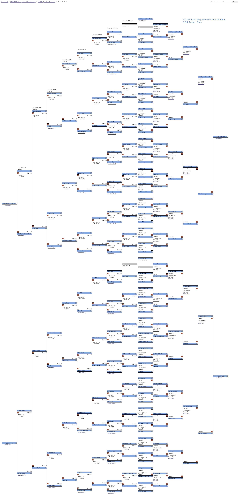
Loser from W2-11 (112, 194)
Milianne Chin (142, 491)
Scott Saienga (142, 213)
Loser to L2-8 (156, 271)
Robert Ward (142, 252)
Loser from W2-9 (111, 253)
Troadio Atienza (142, 303)
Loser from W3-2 (81, 193)
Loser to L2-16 (156, 31)
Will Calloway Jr (142, 147)
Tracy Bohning (142, 183)
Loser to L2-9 (156, 241)
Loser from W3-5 (81, 492)
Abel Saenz (141, 312)
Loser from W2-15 (112, 74)
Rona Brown (141, 177)
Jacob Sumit (141, 117)
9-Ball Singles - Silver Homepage (46, 2)
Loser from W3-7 (81, 372)
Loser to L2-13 (156, 121)
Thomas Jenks (142, 318)
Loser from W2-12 (112, 164)
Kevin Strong (142, 153)
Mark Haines (142, 162)
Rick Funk (141, 446)
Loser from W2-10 (112, 223)
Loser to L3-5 (171, 458)
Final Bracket (219, 138)
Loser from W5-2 (21, 475)
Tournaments (4, 2)
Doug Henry (141, 228)
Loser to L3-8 (171, 278)
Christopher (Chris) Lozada (10, 203)
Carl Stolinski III (142, 192)
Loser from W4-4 (51, 248)
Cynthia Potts (142, 87)
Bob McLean (141, 453)
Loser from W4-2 (51, 487)
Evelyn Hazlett (142, 416)
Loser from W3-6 (81, 432)
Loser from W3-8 (81, 312)
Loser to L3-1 (171, 218)
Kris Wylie (141, 401)
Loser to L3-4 (171, 39)
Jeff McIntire (141, 79)
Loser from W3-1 (81, 252)
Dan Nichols (141, 198)
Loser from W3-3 (81, 133)
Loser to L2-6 (156, 331)
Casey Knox (141, 468)
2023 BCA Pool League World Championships (23, 2)
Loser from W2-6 (111, 343)
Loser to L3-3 (171, 99)
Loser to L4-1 (186, 293)
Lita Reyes (141, 124)
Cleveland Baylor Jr (143, 333)
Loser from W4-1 (51, 367)
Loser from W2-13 (112, 134)
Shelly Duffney (142, 42)
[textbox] (221, 2)
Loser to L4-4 (186, 173)
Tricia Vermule (142, 109)
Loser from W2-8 (111, 283)
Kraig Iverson (142, 64)
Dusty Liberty (142, 207)
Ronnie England (142, 139)
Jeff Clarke (141, 102)
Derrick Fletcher (142, 386)
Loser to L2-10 (156, 211)
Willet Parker (142, 94)
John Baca (141, 393)
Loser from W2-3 (111, 433)
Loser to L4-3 (186, 54)
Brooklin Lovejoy (143, 57)
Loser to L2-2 (156, 450)
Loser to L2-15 (156, 61)
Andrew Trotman (143, 342)
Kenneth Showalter (143, 476)
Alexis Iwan (141, 378)
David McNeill (142, 327)
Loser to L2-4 (156, 391)
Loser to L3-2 (171, 158)
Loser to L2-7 (156, 301)
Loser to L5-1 (201, 84)
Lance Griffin (142, 222)
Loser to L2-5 (156, 361)
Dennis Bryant (142, 408)
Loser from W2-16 (112, 44)
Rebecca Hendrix (143, 288)
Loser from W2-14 (112, 104)
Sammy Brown (142, 34)
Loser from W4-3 (51, 128)
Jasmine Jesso (142, 297)
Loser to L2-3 (156, 420)
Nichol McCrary (142, 438)
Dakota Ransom (142, 363)
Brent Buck (141, 49)
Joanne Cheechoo (143, 348)
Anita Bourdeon (142, 356)
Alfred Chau (141, 243)
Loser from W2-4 (111, 403)
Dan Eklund (141, 282)
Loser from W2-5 (111, 373)
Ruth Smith (141, 168)
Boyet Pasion (142, 258)
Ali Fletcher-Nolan (143, 423)
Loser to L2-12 (156, 151)
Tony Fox (141, 483)
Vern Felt (141, 371)
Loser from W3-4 (81, 73)
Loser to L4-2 (186, 413)
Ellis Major (141, 237)
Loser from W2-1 (111, 493)
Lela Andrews (142, 72)
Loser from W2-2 (111, 463)
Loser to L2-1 (156, 480)
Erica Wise (141, 461)
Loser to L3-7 (171, 338)
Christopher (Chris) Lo (144, 19)
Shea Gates (141, 132)
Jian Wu (140, 431)
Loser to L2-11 (156, 181)
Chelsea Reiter (142, 273)
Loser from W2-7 (111, 313)
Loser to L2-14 (156, 91)
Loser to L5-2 (201, 323)
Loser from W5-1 (21, 235)
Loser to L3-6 (171, 398)
